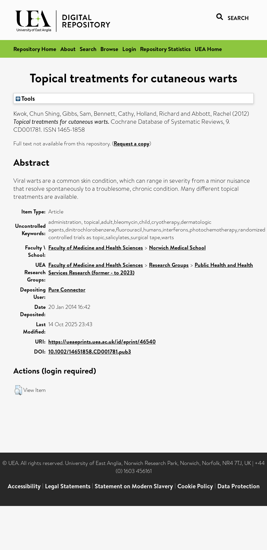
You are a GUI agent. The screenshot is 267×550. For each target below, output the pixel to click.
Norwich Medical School (177, 247)
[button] (18, 390)
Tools (25, 98)
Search (88, 49)
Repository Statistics (165, 49)
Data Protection (238, 486)
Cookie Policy (195, 486)
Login (129, 49)
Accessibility (24, 486)
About (68, 49)
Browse (109, 49)
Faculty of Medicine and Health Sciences (95, 247)
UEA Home (208, 49)
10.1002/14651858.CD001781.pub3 (89, 351)
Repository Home (34, 49)
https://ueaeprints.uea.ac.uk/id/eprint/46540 (102, 341)
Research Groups (169, 264)
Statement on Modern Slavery (134, 486)
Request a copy (131, 143)
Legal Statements (67, 486)
